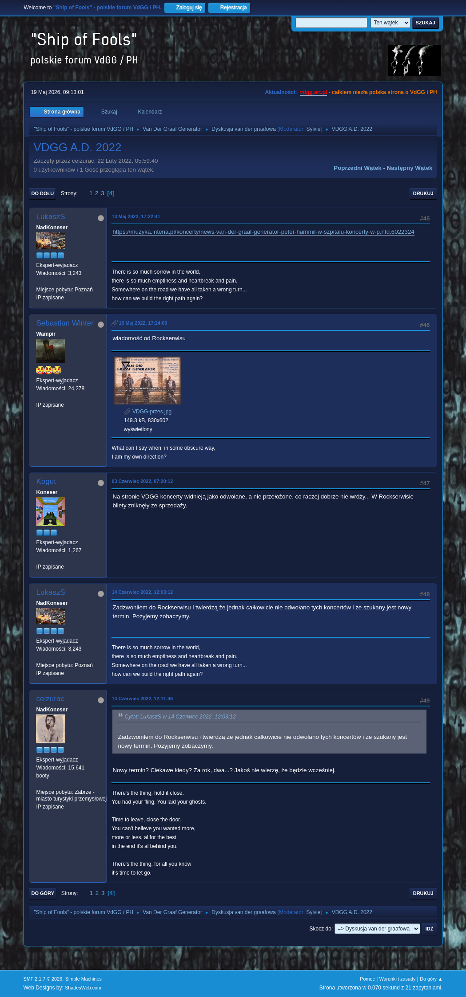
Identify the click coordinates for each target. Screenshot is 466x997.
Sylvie (313, 129)
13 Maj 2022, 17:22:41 (136, 216)
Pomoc (367, 978)
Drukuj (423, 193)
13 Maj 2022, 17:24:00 (143, 323)
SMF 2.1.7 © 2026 (42, 978)
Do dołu (42, 193)
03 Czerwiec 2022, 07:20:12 (142, 481)
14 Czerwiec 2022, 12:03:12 (142, 592)
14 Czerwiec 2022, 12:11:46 (142, 698)
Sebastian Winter (64, 323)
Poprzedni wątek (357, 168)
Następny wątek (410, 168)
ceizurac (50, 699)
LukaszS (50, 216)
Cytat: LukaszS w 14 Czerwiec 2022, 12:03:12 (179, 717)
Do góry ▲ (431, 978)
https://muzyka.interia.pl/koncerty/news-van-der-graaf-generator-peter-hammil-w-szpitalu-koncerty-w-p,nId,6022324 (263, 231)
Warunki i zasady (397, 978)
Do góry (42, 893)
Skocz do (320, 929)
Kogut (46, 481)
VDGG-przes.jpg (147, 411)
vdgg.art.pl (313, 92)
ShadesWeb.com (83, 987)
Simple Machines (83, 978)
